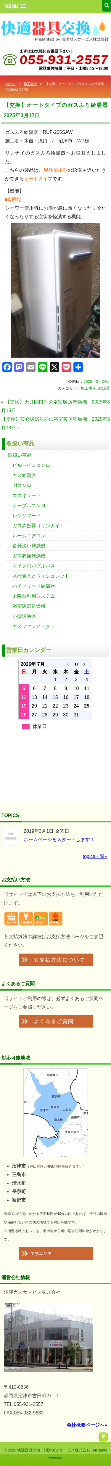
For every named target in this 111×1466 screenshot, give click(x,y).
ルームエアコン (29, 535)
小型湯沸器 (24, 616)
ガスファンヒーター (33, 626)
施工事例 (30, 84)
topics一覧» (95, 856)
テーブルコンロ (29, 505)
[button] (15, 6)
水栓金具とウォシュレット (40, 575)
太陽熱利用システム (33, 596)
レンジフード (26, 515)
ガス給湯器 (24, 475)
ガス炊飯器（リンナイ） (38, 525)
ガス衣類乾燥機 (29, 555)
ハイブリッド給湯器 (33, 586)
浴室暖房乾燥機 (29, 606)
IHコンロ (21, 485)
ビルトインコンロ (31, 465)
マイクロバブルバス (33, 565)
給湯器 (104, 388)
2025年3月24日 (96, 381)
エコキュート (26, 495)
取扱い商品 (20, 455)
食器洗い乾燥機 (29, 545)
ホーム (10, 84)
